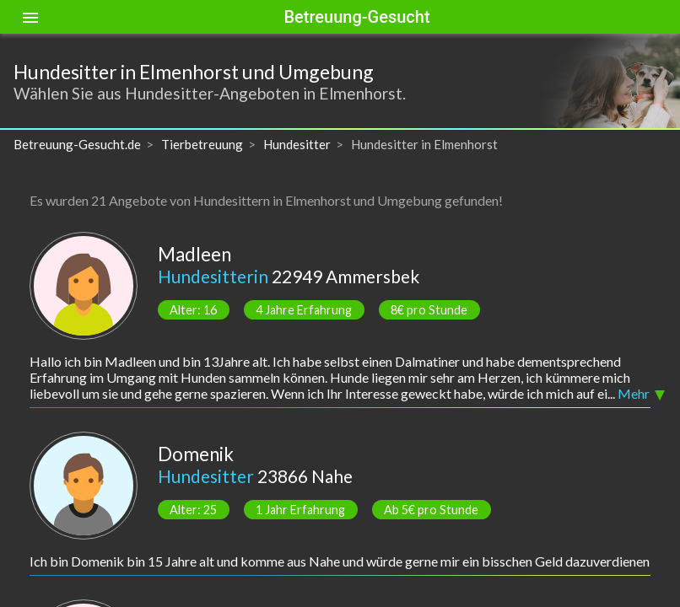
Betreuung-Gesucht (356, 17)
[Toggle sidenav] (30, 17)
